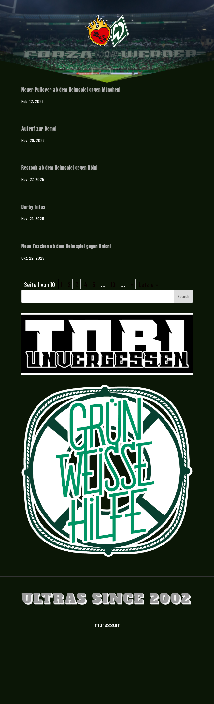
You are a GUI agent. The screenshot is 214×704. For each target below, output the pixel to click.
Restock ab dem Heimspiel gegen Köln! (59, 167)
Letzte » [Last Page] (148, 284)
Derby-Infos (33, 207)
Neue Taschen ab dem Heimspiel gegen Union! (66, 246)
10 (113, 284)
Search (183, 296)
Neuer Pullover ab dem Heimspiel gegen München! (71, 89)
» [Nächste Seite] (132, 284)
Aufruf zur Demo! (39, 128)
